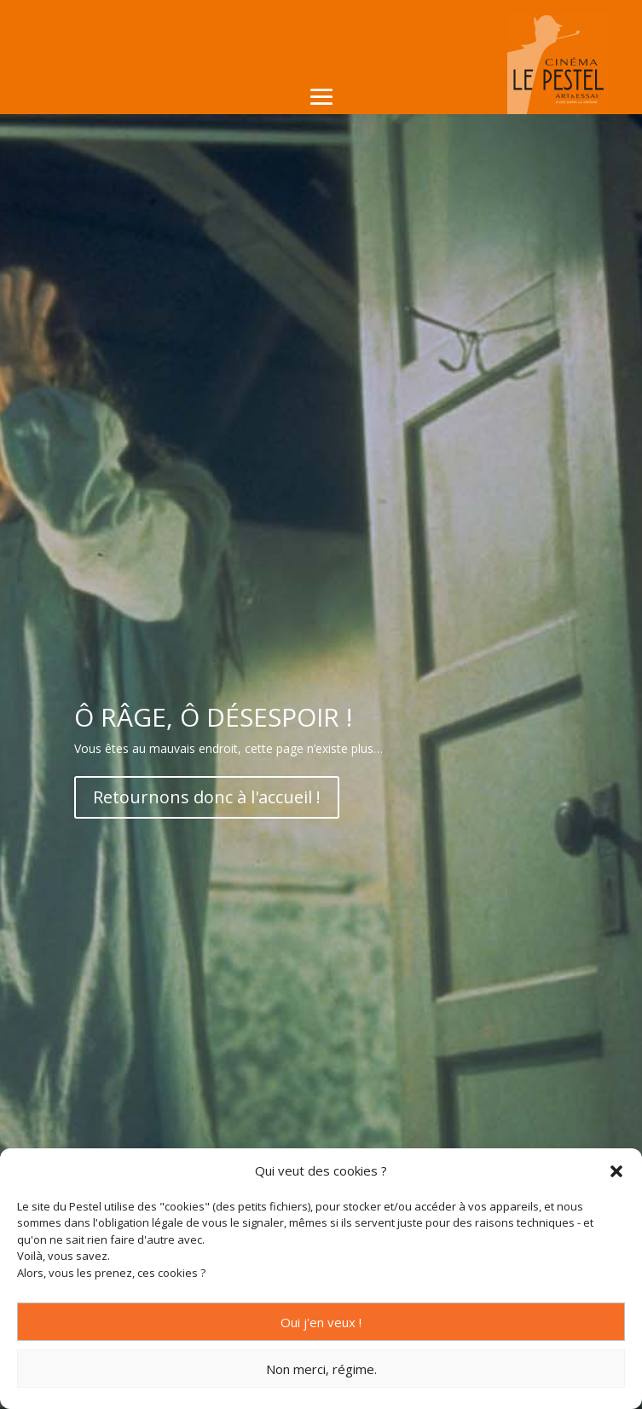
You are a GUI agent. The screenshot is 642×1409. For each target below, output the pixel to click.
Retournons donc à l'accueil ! (207, 796)
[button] (616, 1171)
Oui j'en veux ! (321, 1322)
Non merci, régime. (321, 1368)
